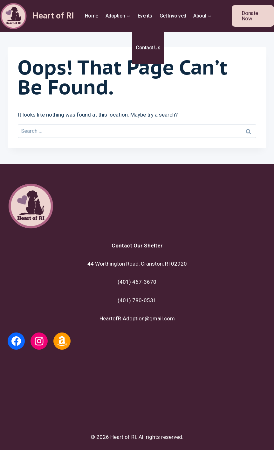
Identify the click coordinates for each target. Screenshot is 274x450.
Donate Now (250, 16)
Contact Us (148, 48)
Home (91, 16)
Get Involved (173, 16)
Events (145, 16)
